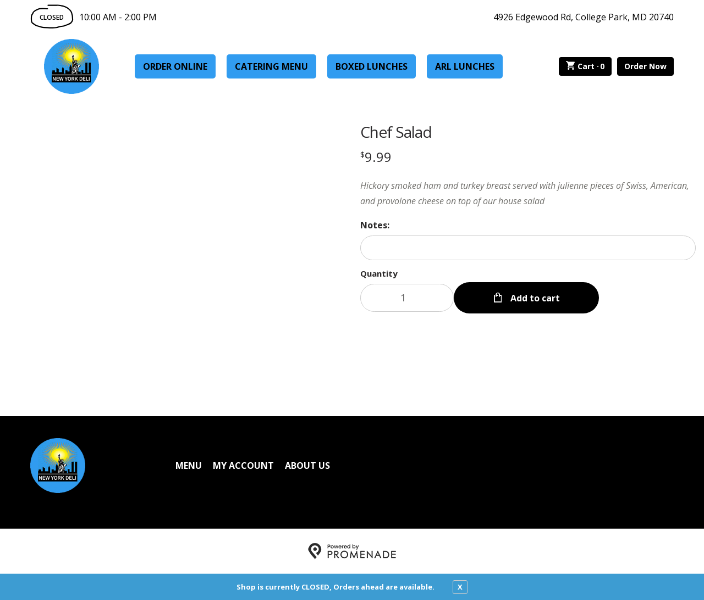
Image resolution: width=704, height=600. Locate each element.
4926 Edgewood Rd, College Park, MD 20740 (583, 17)
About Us (307, 465)
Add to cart (534, 297)
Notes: (374, 225)
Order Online (175, 66)
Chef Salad (396, 131)
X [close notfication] (460, 587)
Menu (188, 465)
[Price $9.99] (376, 157)
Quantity (379, 273)
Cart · (585, 66)
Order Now (645, 66)
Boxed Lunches (372, 66)
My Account (243, 465)
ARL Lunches (464, 66)
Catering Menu (271, 66)
